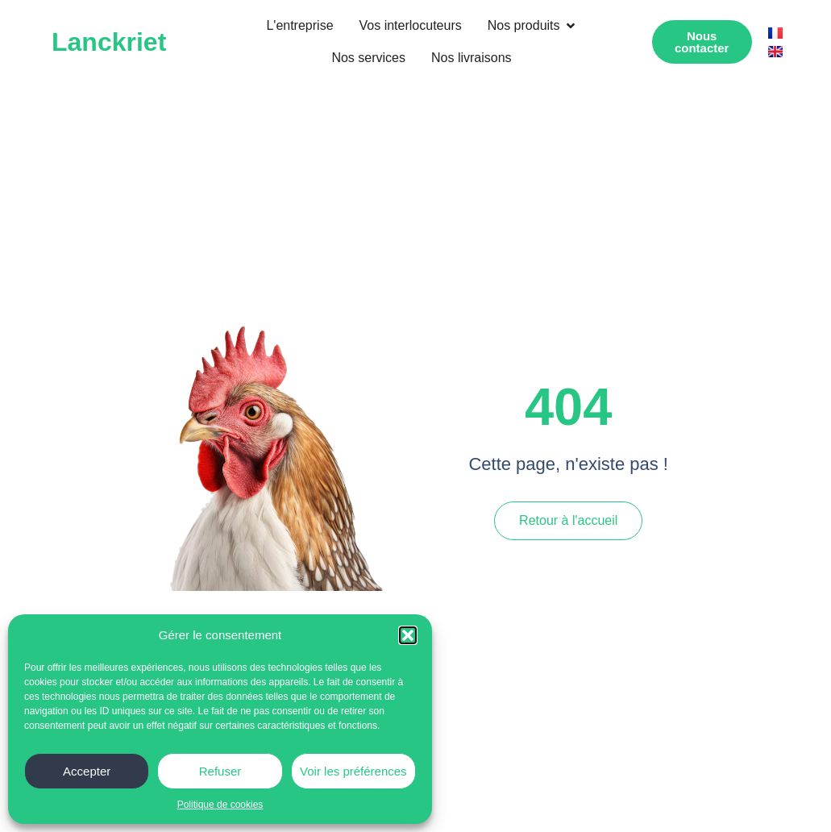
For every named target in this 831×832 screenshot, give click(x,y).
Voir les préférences (353, 771)
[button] (408, 635)
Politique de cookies (220, 804)
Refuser (220, 771)
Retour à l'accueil (568, 520)
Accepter (86, 771)
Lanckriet (109, 41)
